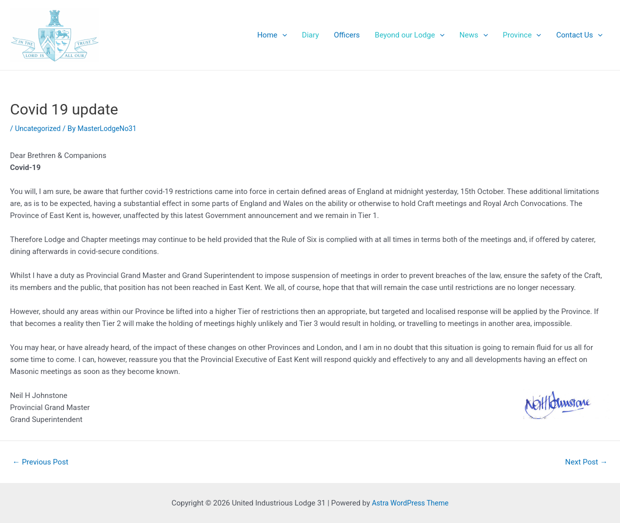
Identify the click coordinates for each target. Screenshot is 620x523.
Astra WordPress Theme (410, 503)
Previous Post (42, 462)
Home (271, 35)
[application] (282, 35)
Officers (347, 35)
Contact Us (579, 35)
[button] (55, 35)
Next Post (584, 462)
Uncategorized (39, 128)
